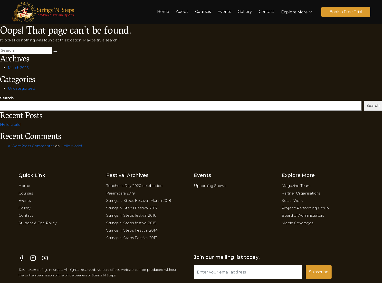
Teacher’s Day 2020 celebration (134, 185)
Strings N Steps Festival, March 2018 (138, 200)
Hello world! (10, 124)
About (182, 11)
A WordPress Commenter (31, 146)
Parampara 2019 (120, 193)
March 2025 (18, 67)
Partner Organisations (301, 193)
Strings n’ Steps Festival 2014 (132, 230)
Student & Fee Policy (38, 223)
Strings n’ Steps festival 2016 (131, 215)
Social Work (292, 200)
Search (7, 98)
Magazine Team (296, 185)
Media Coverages (297, 223)
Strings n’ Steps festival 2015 (131, 223)
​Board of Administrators (303, 215)
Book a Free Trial (345, 12)
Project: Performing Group (305, 208)
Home (163, 11)
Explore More (294, 12)
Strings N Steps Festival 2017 (131, 208)
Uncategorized (21, 88)
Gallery (245, 11)
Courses (203, 11)
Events (224, 11)
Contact (266, 11)
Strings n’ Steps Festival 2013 (131, 237)
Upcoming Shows (210, 185)
